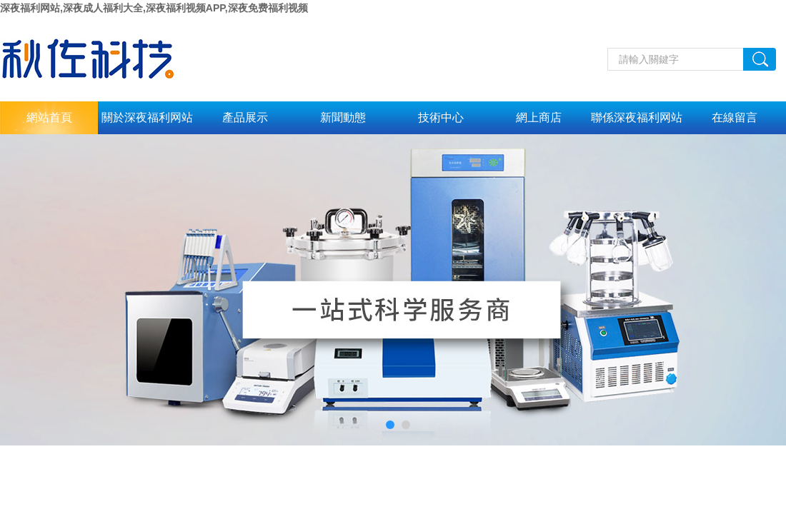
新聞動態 (343, 117)
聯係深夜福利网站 (636, 117)
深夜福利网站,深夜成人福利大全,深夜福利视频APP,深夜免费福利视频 (154, 8)
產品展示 (245, 117)
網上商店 (539, 117)
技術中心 (441, 117)
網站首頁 (49, 117)
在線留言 (734, 117)
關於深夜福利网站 (147, 117)
